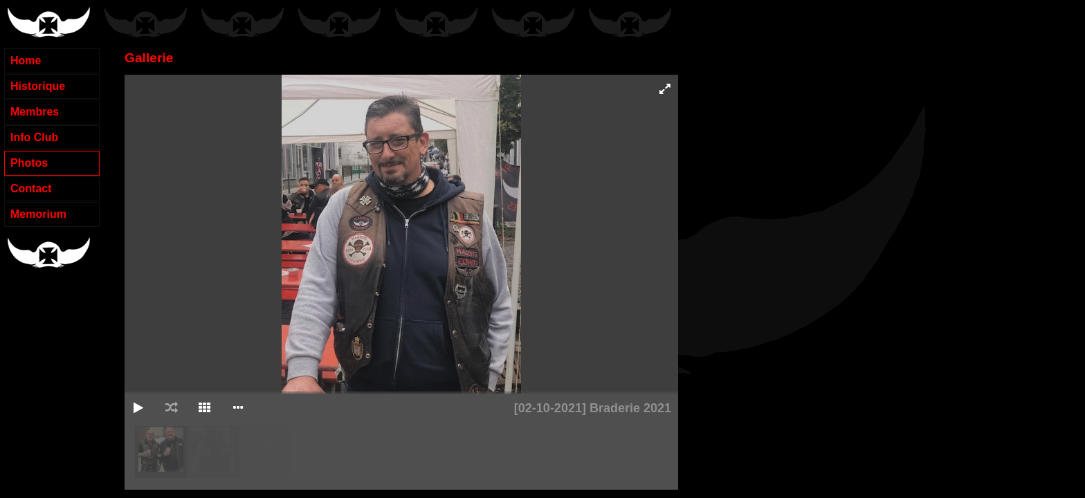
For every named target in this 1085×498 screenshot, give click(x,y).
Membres (34, 112)
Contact (31, 188)
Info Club (34, 137)
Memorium (38, 214)
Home (25, 60)
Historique (37, 86)
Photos (29, 163)
